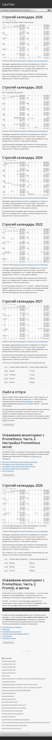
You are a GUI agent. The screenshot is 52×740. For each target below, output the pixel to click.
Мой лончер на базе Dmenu (10, 702)
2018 (6, 378)
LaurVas (8, 4)
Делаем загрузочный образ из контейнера (14, 708)
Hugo (26, 734)
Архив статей (15, 10)
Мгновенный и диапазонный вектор (15, 634)
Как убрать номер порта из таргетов (15, 469)
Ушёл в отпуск (14, 392)
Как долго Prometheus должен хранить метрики (19, 462)
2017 (6, 382)
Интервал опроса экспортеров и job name (17, 464)
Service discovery (8, 471)
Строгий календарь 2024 (22, 157)
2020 (6, 371)
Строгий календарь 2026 (22, 17)
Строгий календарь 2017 (9, 716)
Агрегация (6, 629)
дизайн (13, 20)
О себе (25, 10)
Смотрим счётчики (9, 638)
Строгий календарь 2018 (9, 699)
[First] (22, 651)
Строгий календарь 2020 (22, 485)
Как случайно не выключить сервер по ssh (14, 705)
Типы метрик (7, 636)
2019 (6, 375)
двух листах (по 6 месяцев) (38, 61)
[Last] (29, 651)
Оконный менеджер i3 (8, 696)
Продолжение (8, 425)
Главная (5, 10)
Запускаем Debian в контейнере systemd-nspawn (16, 719)
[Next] (28, 651)
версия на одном (19, 61)
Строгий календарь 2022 (22, 224)
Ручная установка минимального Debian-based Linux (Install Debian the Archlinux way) (26, 722)
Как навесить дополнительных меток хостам (18, 466)
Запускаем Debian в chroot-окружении (12, 713)
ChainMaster (28, 402)
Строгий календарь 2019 (9, 693)
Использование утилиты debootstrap (12, 711)
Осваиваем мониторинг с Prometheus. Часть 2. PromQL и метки (23, 584)
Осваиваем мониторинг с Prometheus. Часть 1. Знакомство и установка (22, 687)
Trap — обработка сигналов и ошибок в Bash (14, 725)
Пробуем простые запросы (12, 627)
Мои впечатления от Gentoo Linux (11, 728)
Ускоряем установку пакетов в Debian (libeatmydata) (16, 690)
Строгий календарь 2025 (22, 87)
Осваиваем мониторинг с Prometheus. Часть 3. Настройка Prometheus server (23, 441)
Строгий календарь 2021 (22, 301)
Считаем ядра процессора (11, 632)
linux (12, 450)
